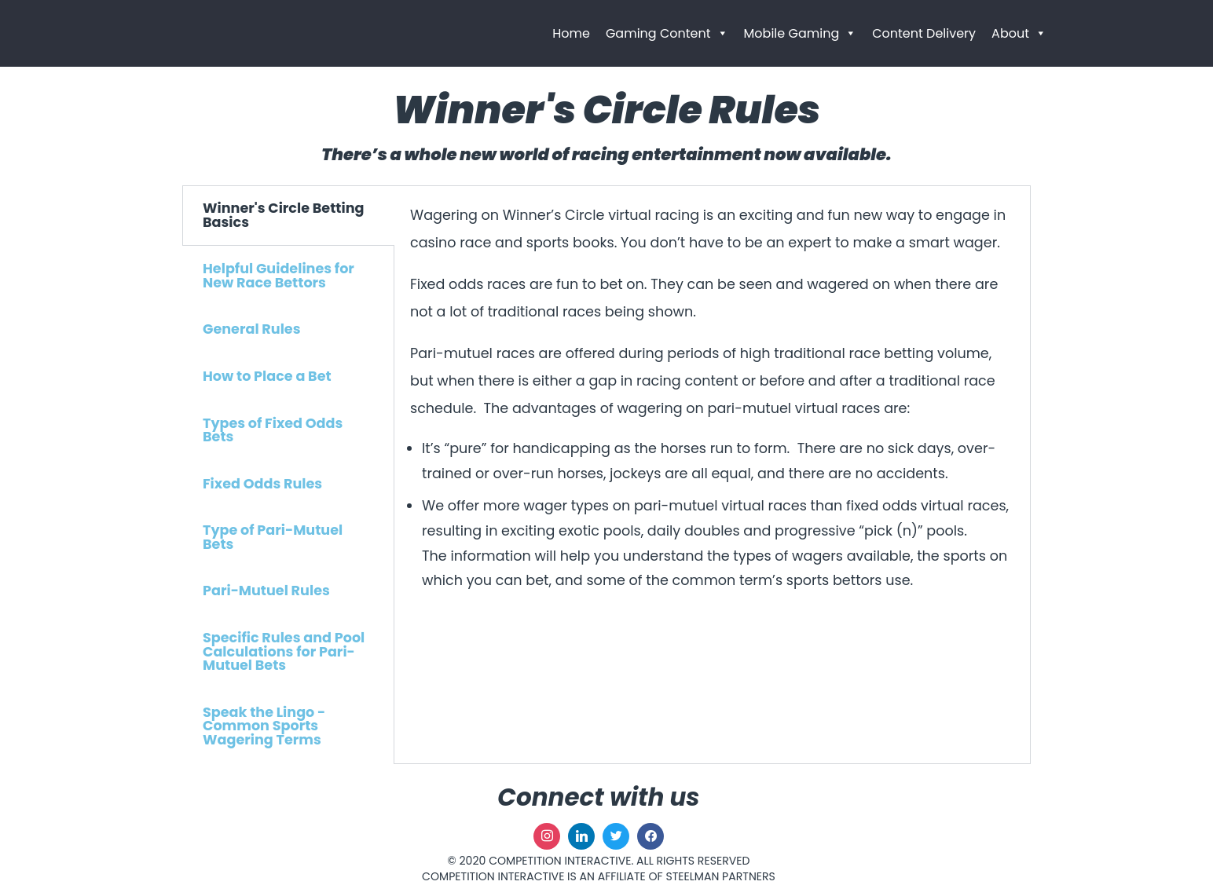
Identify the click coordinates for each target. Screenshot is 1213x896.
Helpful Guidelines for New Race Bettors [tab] (278, 275)
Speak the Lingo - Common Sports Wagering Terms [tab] (264, 726)
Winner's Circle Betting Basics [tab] (283, 215)
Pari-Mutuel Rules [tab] (266, 590)
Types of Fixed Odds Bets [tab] (273, 430)
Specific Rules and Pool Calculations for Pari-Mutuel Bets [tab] (284, 651)
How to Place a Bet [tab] (267, 376)
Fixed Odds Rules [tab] (262, 483)
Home (571, 33)
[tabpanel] (712, 413)
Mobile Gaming (800, 33)
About (1018, 33)
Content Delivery (924, 33)
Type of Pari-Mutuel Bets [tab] (273, 537)
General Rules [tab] (252, 329)
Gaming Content (667, 33)
